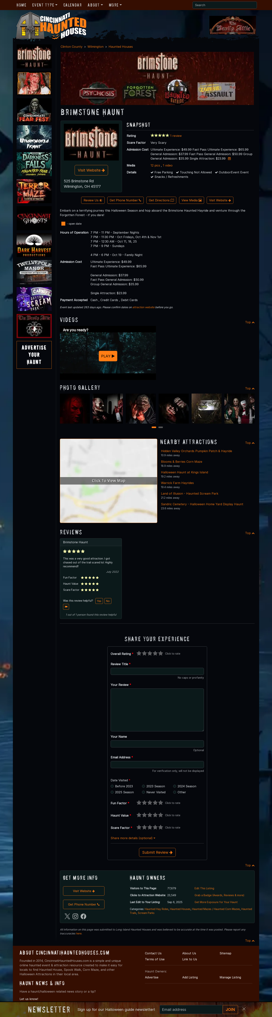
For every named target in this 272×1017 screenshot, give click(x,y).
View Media (192, 200)
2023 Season (155, 786)
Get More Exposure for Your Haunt (216, 902)
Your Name (119, 736)
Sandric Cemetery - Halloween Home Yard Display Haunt (202, 504)
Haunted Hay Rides (156, 909)
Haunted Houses (121, 46)
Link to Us (189, 959)
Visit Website (91, 170)
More (114, 4)
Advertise (151, 977)
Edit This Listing (204, 888)
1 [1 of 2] (154, 427)
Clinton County (71, 46)
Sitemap (225, 953)
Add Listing (190, 977)
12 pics (155, 165)
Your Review (121, 685)
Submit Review (157, 852)
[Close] (244, 1009)
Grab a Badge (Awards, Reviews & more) (219, 895)
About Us (189, 953)
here (78, 933)
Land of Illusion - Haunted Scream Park (189, 493)
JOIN (230, 1009)
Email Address (122, 757)
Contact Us (153, 953)
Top (250, 322)
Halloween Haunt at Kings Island (184, 472)
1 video (168, 165)
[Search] (225, 5)
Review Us (93, 200)
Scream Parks (146, 912)
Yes (99, 601)
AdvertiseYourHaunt (34, 355)
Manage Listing (230, 977)
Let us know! (29, 999)
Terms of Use (155, 959)
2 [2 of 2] (161, 427)
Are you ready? (75, 330)
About (94, 4)
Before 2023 (124, 786)
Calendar (72, 4)
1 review (176, 136)
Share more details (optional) (133, 838)
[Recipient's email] (191, 1009)
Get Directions (161, 200)
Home (21, 4)
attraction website (143, 307)
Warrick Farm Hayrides (177, 483)
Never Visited (155, 792)
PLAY (108, 356)
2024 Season (187, 786)
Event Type (43, 4)
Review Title (121, 664)
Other (182, 792)
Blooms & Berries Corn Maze (181, 461)
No (108, 601)
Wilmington (95, 46)
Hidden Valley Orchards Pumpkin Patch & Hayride (196, 451)
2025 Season (124, 792)
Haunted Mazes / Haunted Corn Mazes (216, 909)
